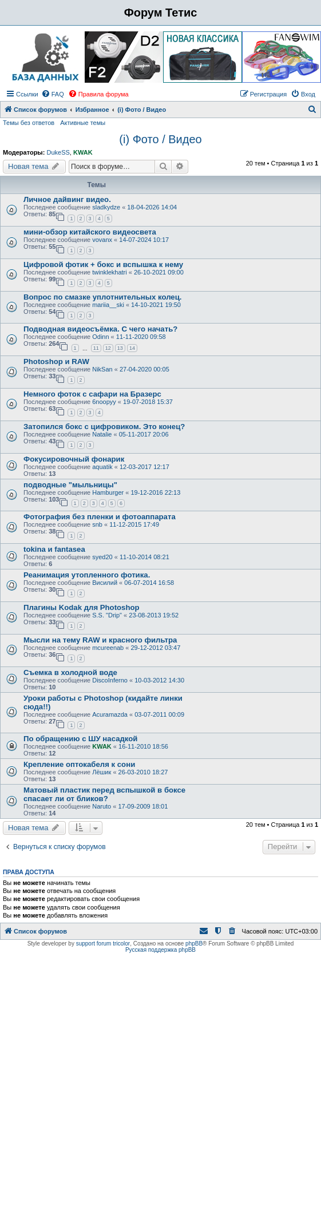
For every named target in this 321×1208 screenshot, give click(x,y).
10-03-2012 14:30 (159, 680)
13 (120, 348)
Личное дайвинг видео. (67, 199)
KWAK (83, 152)
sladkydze (106, 207)
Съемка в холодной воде (70, 672)
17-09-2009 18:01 (143, 806)
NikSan (102, 369)
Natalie (102, 434)
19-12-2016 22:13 (155, 492)
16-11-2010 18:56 (143, 746)
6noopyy (104, 401)
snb (97, 524)
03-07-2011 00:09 (159, 714)
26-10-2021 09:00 (159, 272)
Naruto (101, 806)
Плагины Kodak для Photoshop (81, 607)
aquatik (102, 466)
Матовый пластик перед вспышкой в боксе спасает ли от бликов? (104, 794)
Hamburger (108, 492)
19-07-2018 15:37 (148, 401)
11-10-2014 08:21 (144, 557)
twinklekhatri (109, 272)
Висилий (104, 582)
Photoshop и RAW (56, 361)
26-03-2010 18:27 (143, 772)
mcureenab (108, 647)
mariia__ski (108, 304)
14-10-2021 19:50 (156, 304)
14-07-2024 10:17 (144, 239)
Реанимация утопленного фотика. (86, 575)
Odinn (100, 336)
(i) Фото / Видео (160, 139)
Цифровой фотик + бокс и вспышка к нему (103, 264)
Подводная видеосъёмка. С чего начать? (100, 329)
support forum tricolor (103, 943)
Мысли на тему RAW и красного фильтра (100, 640)
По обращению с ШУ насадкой (80, 738)
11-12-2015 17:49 (134, 524)
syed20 (102, 557)
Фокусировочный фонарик (73, 459)
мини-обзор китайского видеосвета (89, 232)
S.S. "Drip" (107, 615)
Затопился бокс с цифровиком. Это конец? (104, 426)
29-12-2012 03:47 (155, 647)
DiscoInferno (110, 680)
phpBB (194, 943)
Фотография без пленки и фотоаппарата (99, 516)
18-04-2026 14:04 (152, 207)
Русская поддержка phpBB (160, 950)
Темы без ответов (28, 122)
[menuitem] (52, 94)
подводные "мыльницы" (70, 484)
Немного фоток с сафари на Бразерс (92, 394)
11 (96, 348)
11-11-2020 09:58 (141, 336)
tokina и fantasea (54, 549)
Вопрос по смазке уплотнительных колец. (102, 297)
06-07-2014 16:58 (149, 582)
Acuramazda (110, 714)
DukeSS (57, 152)
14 (132, 348)
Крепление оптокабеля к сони (79, 764)
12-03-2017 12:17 (144, 466)
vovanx (102, 239)
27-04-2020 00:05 (144, 369)
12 (108, 348)
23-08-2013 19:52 (154, 615)
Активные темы (82, 122)
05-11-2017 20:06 (144, 434)
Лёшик (101, 772)
